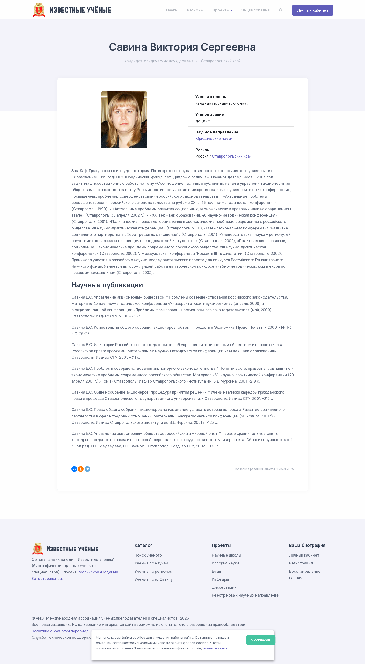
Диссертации (224, 587)
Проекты (221, 10)
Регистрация (301, 563)
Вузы (216, 571)
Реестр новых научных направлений (245, 595)
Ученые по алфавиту (154, 579)
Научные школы (226, 555)
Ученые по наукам (151, 563)
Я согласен (260, 640)
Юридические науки (213, 138)
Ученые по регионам (154, 571)
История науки (225, 563)
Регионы (195, 10)
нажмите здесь (215, 648)
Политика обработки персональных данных (72, 631)
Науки (171, 10)
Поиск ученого (148, 555)
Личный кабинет (312, 10)
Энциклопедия (255, 10)
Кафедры (220, 579)
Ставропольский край (232, 156)
